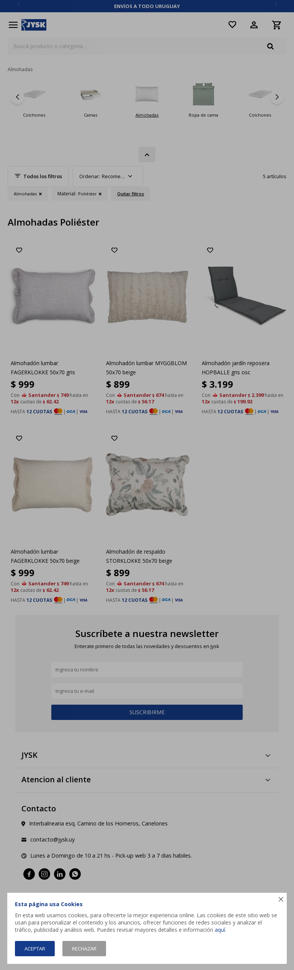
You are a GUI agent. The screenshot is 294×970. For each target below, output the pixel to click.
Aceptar (34, 948)
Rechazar (84, 948)
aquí (220, 929)
